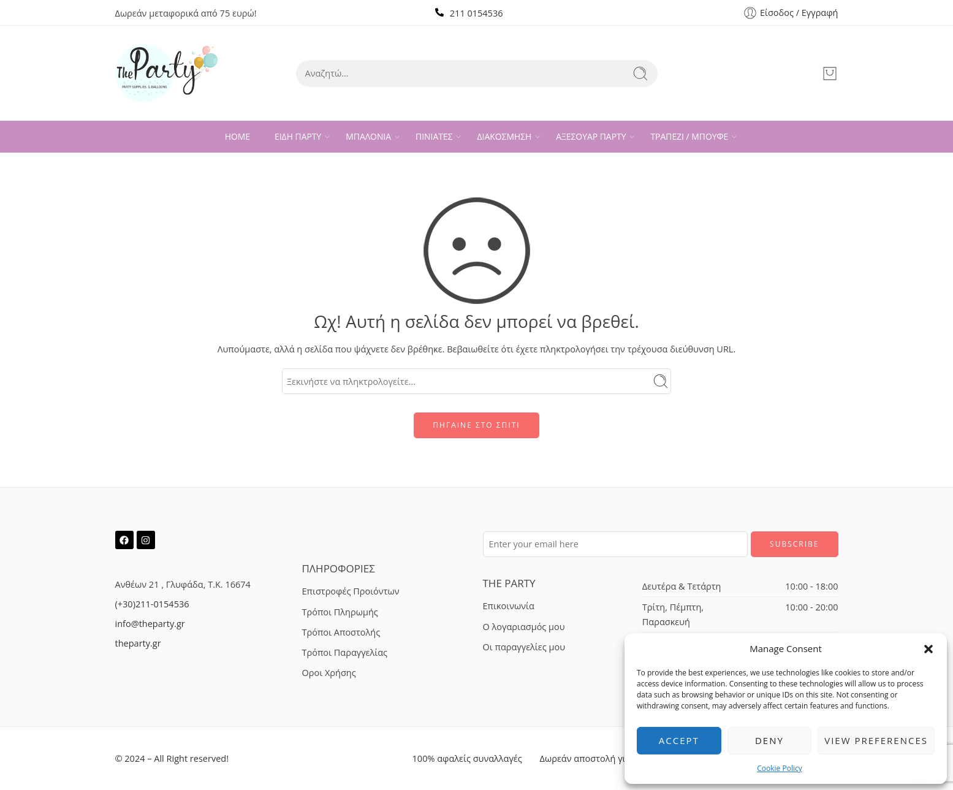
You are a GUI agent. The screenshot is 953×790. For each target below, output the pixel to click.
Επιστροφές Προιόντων (351, 591)
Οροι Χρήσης (329, 672)
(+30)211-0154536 (152, 604)
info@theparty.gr (150, 623)
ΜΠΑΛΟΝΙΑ (368, 137)
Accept (679, 740)
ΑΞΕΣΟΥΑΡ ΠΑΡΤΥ (591, 137)
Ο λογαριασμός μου (524, 626)
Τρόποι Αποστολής (341, 632)
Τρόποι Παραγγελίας (345, 652)
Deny (769, 740)
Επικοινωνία (508, 606)
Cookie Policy (779, 768)
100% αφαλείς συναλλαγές (467, 758)
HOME (237, 136)
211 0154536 (476, 13)
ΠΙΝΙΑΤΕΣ (434, 137)
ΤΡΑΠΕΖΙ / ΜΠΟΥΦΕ (689, 137)
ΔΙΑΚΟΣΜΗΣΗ (504, 137)
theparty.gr (138, 643)
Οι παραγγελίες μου (524, 647)
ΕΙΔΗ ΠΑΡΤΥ (298, 137)
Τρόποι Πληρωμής (340, 612)
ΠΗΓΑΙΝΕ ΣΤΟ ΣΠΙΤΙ (476, 425)
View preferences (876, 740)
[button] (928, 649)
